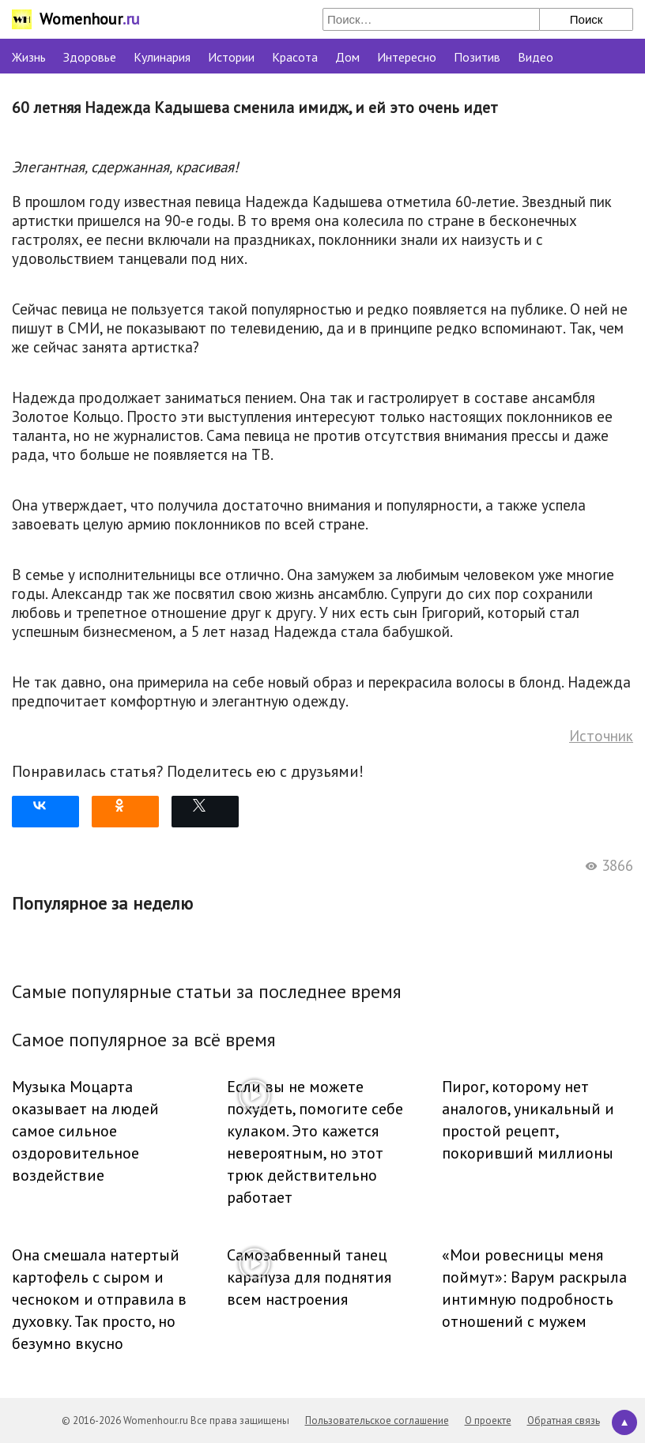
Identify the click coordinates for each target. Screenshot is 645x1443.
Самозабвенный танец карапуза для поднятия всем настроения (309, 1277)
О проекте (488, 1420)
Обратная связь (563, 1420)
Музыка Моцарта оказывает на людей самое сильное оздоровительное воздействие (85, 1130)
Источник (601, 735)
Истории (231, 57)
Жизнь (29, 57)
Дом (347, 57)
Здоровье (89, 57)
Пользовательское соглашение (377, 1420)
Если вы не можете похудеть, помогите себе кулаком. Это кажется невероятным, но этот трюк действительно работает (315, 1142)
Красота (295, 57)
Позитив (477, 57)
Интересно (406, 57)
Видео (535, 57)
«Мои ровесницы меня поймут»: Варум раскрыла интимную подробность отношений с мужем (534, 1288)
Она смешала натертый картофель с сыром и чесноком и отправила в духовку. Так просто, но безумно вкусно (99, 1299)
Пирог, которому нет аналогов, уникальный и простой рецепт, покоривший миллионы (528, 1119)
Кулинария (162, 57)
